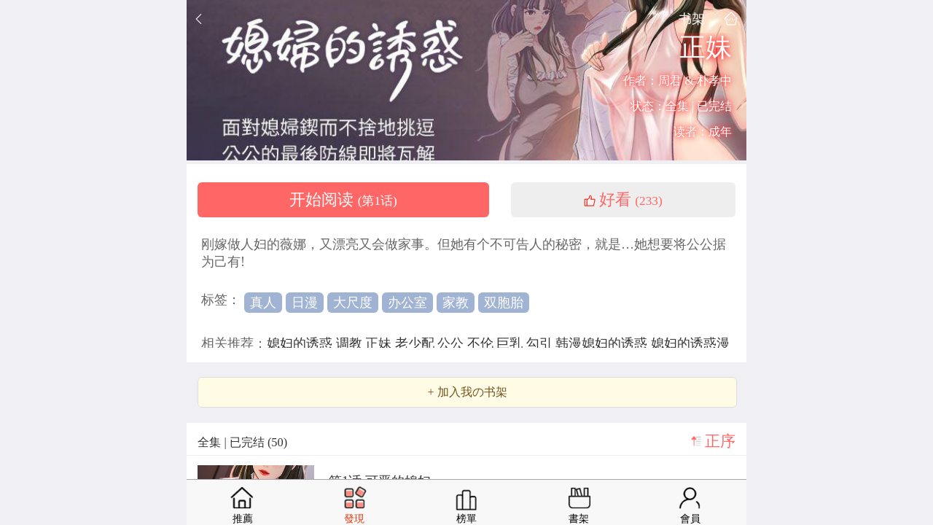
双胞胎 (503, 302)
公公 (452, 343)
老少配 (416, 343)
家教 (455, 302)
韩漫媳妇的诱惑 (603, 343)
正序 (720, 441)
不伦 (482, 343)
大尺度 (352, 302)
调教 (351, 343)
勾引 (541, 343)
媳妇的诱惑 (301, 343)
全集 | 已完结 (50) (242, 442)
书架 (692, 19)
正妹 (380, 343)
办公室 (407, 302)
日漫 (305, 302)
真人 (263, 302)
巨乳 (511, 343)
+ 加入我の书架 (467, 392)
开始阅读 (343, 200)
